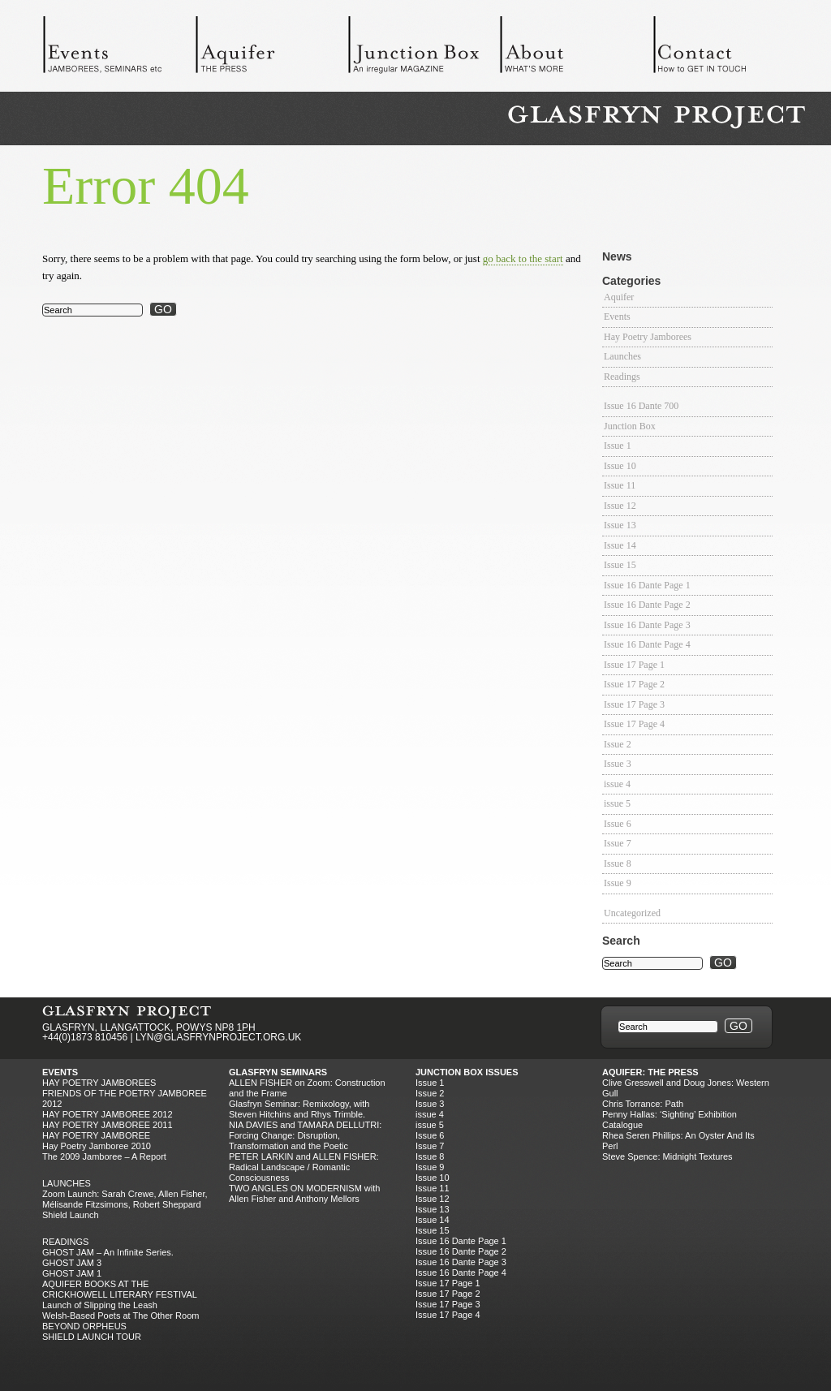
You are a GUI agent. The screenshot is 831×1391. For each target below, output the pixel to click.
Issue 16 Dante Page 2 (647, 604)
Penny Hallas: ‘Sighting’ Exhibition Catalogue (669, 1119)
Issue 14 (620, 545)
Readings (622, 376)
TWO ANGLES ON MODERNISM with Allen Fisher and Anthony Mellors (304, 1193)
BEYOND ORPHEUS (84, 1326)
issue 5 (617, 803)
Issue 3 (617, 763)
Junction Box (423, 48)
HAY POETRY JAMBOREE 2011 (107, 1125)
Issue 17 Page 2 (634, 684)
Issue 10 (620, 466)
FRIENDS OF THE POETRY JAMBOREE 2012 (124, 1098)
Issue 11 (619, 485)
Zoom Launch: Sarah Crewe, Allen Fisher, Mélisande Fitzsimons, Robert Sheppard (125, 1199)
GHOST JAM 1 (71, 1273)
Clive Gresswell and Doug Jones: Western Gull (685, 1088)
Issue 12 (620, 505)
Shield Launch (70, 1215)
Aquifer (271, 48)
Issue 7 (617, 843)
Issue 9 (617, 883)
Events (118, 48)
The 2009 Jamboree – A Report (104, 1156)
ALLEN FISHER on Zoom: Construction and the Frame (307, 1088)
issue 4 (617, 784)
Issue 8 (617, 863)
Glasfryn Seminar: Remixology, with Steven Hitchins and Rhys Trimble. (299, 1109)
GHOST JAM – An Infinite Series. (108, 1252)
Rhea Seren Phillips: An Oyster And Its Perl (678, 1140)
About (576, 48)
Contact (728, 48)
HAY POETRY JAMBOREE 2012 (107, 1114)
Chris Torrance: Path (642, 1104)
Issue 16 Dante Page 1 (647, 585)
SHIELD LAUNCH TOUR (91, 1336)
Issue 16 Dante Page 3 (647, 625)
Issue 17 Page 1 (634, 664)
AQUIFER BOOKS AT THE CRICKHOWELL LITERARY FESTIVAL (119, 1289)
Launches (622, 356)
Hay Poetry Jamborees (647, 336)
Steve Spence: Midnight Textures (667, 1156)
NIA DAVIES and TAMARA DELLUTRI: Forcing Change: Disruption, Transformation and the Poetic (305, 1135)
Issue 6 (617, 823)
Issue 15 (620, 565)
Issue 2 (617, 744)
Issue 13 (620, 525)
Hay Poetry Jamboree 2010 (96, 1146)
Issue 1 (617, 445)
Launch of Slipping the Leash (99, 1305)
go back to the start (523, 258)
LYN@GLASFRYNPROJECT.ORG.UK (218, 1037)
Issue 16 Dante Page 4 (647, 644)
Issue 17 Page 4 (634, 724)
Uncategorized (632, 913)
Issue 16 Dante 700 (641, 405)
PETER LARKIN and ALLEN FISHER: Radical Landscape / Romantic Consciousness (304, 1167)
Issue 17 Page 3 (634, 704)
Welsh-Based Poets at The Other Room (120, 1315)
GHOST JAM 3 (71, 1263)
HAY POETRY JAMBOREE (96, 1135)
